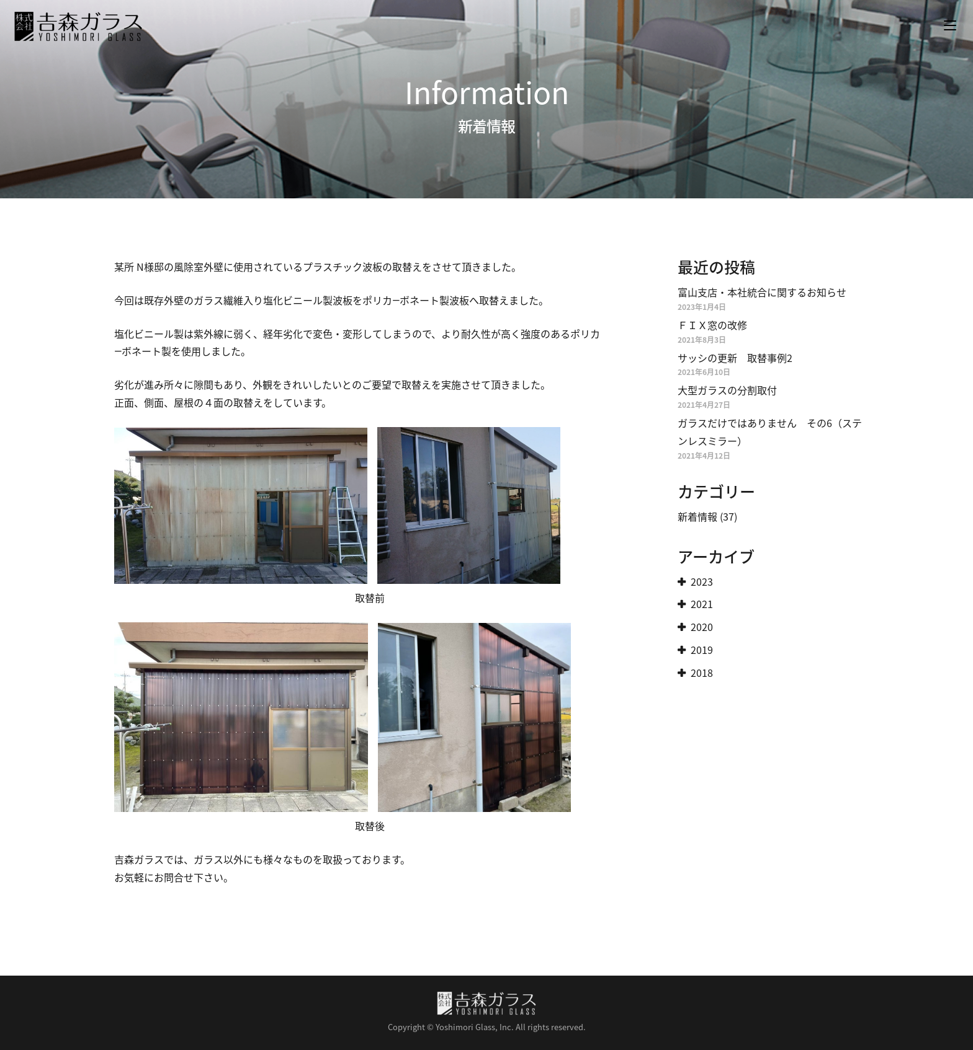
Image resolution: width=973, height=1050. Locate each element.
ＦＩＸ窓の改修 (712, 324)
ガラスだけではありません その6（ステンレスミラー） (770, 431)
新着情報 (697, 516)
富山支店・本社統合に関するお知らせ (762, 292)
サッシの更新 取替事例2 (735, 357)
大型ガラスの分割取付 (727, 389)
